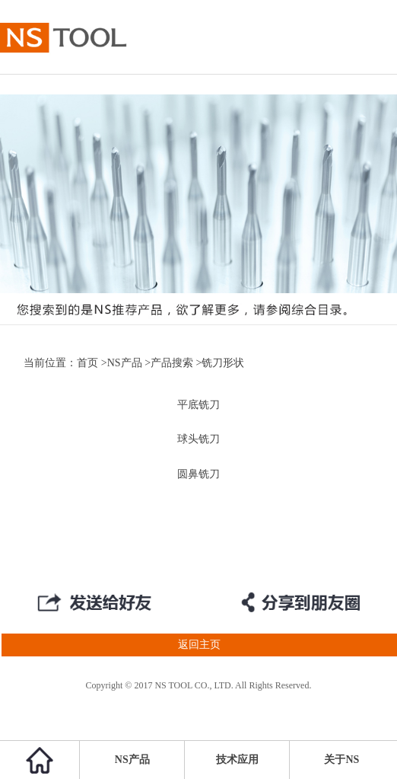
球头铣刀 (198, 439)
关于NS (341, 759)
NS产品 (124, 363)
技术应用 (237, 759)
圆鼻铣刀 (198, 474)
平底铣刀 (198, 404)
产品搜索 (172, 363)
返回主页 (110, 645)
